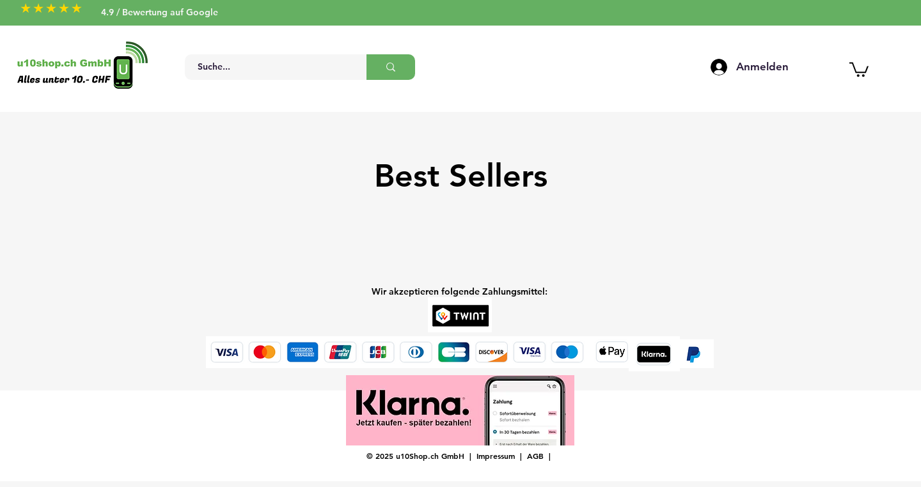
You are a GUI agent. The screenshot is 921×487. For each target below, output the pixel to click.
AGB (535, 456)
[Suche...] (269, 67)
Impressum (495, 456)
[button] (859, 69)
